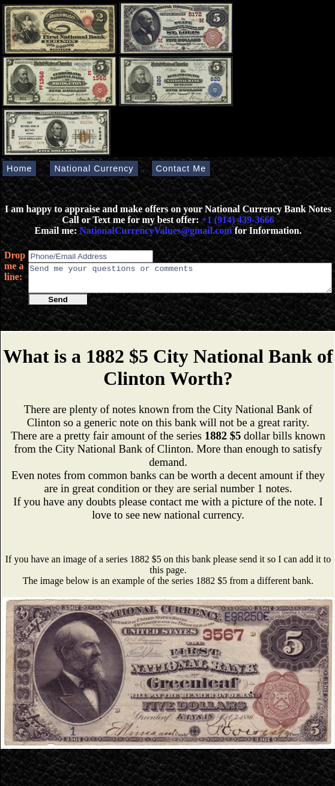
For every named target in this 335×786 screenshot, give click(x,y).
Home (19, 168)
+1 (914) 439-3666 (238, 220)
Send (58, 304)
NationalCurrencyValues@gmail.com (154, 230)
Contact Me (181, 168)
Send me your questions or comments (180, 281)
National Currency (93, 168)
